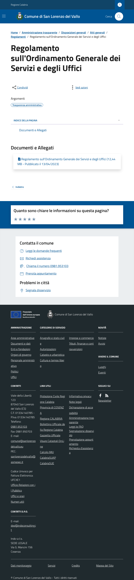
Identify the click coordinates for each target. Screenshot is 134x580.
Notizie (102, 338)
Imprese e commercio (81, 338)
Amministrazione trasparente (39, 32)
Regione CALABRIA (51, 418)
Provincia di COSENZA (52, 410)
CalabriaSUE (47, 463)
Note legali (75, 402)
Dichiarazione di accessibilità (81, 410)
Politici (14, 371)
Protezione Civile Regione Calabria (52, 399)
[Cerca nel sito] (117, 16)
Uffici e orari (17, 496)
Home (14, 32)
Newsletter (104, 400)
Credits (76, 565)
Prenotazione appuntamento (81, 441)
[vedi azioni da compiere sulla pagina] (79, 87)
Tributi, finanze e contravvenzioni (81, 346)
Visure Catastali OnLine (52, 444)
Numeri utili (17, 502)
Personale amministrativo (23, 363)
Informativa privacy (80, 396)
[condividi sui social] (20, 87)
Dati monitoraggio (21, 565)
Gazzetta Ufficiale (50, 435)
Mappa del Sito (104, 565)
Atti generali (97, 32)
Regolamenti (18, 37)
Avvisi (101, 343)
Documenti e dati (21, 343)
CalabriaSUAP (48, 458)
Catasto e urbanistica (52, 355)
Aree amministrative (22, 338)
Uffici (14, 377)
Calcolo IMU (47, 452)
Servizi (51, 565)
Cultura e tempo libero (52, 363)
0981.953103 (19, 426)
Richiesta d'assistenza (81, 450)
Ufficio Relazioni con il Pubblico (23, 488)
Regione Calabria (19, 4)
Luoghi (102, 367)
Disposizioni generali (73, 32)
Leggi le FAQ (76, 426)
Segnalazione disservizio (81, 433)
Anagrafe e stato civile (52, 341)
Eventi (102, 372)
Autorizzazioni (48, 349)
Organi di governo (21, 355)
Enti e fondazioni (20, 349)
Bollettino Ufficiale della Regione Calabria (52, 427)
